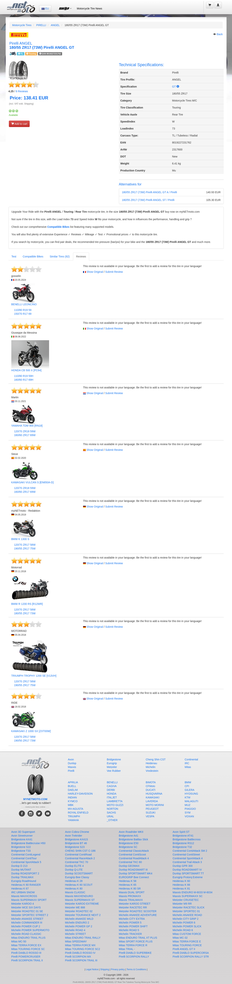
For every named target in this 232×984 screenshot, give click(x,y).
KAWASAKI (152, 797)
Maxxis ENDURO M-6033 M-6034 (193, 892)
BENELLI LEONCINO (24, 304)
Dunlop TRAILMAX (22, 877)
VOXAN (189, 816)
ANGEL (55, 25)
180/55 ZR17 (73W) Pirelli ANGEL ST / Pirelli (148, 199)
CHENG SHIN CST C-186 (80, 850)
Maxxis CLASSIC (75, 892)
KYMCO (73, 801)
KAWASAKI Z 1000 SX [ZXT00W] (31, 731)
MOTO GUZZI (115, 805)
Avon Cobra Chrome (77, 831)
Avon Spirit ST (181, 831)
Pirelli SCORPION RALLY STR (191, 956)
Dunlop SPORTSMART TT (188, 873)
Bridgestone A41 (128, 835)
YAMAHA (73, 820)
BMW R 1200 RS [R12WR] (27, 603)
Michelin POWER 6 (184, 922)
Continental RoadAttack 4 (134, 858)
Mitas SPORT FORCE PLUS (136, 941)
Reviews (22, 91)
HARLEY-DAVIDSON (80, 793)
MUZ (187, 805)
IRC (187, 763)
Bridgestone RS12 (183, 843)
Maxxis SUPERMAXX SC (188, 896)
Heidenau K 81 (181, 888)
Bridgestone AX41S (76, 839)
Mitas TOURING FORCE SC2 (82, 949)
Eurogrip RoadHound (23, 881)
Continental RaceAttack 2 (80, 858)
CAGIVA (112, 786)
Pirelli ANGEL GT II (184, 949)
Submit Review (114, 271)
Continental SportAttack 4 (188, 858)
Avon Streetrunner (22, 835)
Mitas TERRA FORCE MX (80, 945)
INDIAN (72, 797)
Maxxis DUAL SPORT (132, 892)
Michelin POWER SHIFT (133, 926)
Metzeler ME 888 (75, 907)
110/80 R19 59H (23, 375)
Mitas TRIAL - (127, 949)
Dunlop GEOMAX (129, 865)
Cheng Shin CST (156, 759)
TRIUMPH (74, 816)
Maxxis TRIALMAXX (131, 899)
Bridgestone (114, 759)
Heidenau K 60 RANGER (26, 884)
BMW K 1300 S (20, 539)
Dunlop (72, 763)
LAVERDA (152, 801)
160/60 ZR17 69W (25, 435)
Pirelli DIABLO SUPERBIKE (135, 952)
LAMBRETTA (115, 801)
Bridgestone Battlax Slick (133, 839)
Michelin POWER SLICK (187, 926)
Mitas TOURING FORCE (187, 945)
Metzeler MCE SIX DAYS (26, 907)
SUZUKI (150, 812)
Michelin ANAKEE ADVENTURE (138, 915)
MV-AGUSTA (75, 808)
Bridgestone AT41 (183, 835)
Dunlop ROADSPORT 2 (25, 873)
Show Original (94, 271)
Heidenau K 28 (74, 881)
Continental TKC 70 (76, 862)
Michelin (150, 767)
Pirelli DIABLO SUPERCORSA (191, 952)
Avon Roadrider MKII (131, 831)
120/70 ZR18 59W (25, 431)
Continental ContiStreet (186, 854)
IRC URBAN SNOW (23, 892)
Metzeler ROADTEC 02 (78, 911)
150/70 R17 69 (23, 313)
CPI (187, 786)
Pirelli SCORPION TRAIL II (27, 960)
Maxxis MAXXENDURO (79, 896)
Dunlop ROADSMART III (133, 869)
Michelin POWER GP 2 (78, 926)
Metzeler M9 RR (182, 903)
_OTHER (112, 820)
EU (45, 8)
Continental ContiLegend (25, 854)
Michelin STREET (75, 933)
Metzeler (112, 767)
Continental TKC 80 (130, 862)
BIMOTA (151, 782)
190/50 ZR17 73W (25, 740)
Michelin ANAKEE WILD (79, 918)
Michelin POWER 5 (130, 922)
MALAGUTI (191, 801)
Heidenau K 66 (181, 884)
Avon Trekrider (73, 835)
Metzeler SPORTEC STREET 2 (29, 915)
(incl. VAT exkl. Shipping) (21, 103)
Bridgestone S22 (21, 846)
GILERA (189, 789)
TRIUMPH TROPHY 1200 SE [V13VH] (33, 675)
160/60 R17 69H (23, 379)
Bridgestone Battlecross (187, 839)
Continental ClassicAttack (134, 850)
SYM (187, 812)
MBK (71, 805)
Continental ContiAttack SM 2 (190, 850)
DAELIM (73, 789)
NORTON (112, 808)
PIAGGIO (190, 808)
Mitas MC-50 (18, 941)
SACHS (111, 812)
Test (14, 256)
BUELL (72, 786)
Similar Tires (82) (60, 256)
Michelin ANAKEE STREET (27, 918)
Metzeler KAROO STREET (134, 903)
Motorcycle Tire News (89, 8)
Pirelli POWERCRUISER (25, 956)
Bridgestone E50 (129, 843)
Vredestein (152, 770)
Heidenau (151, 763)
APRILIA (73, 782)
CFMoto (150, 786)
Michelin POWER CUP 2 (25, 926)
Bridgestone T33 (21, 850)
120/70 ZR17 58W (25, 544)
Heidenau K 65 (127, 884)
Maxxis (72, 767)
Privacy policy (118, 969)
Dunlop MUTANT (21, 869)
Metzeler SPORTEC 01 (186, 911)
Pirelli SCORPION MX (78, 956)
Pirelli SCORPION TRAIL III (81, 960)
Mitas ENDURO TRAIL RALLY (83, 937)
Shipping (104, 969)
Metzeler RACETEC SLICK (189, 907)
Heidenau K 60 (181, 881)
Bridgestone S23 (75, 846)
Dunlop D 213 (19, 865)
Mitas (188, 767)
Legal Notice (92, 969)
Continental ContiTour (24, 858)
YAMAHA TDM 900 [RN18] (27, 425)
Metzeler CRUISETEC (186, 899)
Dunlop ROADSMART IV (187, 869)
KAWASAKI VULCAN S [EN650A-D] (32, 482)
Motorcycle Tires (22, 25)
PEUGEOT (152, 808)
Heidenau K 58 (127, 881)
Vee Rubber (114, 770)
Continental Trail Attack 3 (187, 862)
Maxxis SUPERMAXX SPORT (29, 899)
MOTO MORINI (155, 805)
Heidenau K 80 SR (130, 888)
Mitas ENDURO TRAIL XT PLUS (138, 937)
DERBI (111, 789)
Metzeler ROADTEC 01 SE (27, 911)
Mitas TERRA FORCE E (187, 941)
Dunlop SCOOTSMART (79, 873)
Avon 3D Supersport (23, 831)
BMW (188, 782)
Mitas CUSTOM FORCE (187, 933)
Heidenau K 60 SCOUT (79, 884)
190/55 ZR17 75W (25, 548)
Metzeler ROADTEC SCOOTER (137, 911)
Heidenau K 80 (74, 888)
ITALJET (112, 797)
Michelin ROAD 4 (75, 930)
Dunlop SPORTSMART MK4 (135, 873)
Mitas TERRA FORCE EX (26, 945)
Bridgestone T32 (182, 846)
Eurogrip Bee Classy (77, 877)
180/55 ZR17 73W (25, 613)
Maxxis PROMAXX (130, 896)
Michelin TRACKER (130, 933)
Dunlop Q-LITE (74, 869)
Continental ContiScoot (132, 854)
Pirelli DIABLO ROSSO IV (80, 952)
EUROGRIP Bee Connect (134, 877)
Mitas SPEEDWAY (76, 941)
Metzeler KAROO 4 (22, 903)
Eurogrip (112, 763)
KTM (187, 797)
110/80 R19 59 (23, 309)
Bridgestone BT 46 (76, 843)
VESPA (150, 816)
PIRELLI (41, 25)
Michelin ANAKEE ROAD (187, 915)
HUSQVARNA (154, 793)
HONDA (111, 793)
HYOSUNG (191, 793)
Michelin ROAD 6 (183, 930)
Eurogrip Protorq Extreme (188, 877)
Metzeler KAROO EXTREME (82, 903)
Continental (191, 759)
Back (220, 34)
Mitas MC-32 (180, 937)
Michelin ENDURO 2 (77, 922)
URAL (110, 816)
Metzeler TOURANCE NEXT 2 (83, 915)
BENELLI (112, 782)
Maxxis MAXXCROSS (24, 896)
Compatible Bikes (58, 226)
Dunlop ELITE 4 (74, 865)
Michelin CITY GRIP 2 (185, 918)
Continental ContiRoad (78, 854)
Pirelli (71, 770)
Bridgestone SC (128, 846)
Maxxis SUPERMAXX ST (80, 899)
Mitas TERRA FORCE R (133, 945)
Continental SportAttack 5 (26, 862)
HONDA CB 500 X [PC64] (26, 370)
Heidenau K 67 (20, 888)
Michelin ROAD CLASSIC (26, 933)
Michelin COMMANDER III (26, 922)
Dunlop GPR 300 (183, 865)
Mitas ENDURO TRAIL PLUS (28, 937)
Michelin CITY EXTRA (132, 918)
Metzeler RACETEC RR (133, 907)
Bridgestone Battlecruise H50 (28, 843)
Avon (71, 759)
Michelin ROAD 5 (129, 930)
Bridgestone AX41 (21, 839)
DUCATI (150, 789)
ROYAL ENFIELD (78, 812)
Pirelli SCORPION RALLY (134, 956)
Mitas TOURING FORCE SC (28, 949)
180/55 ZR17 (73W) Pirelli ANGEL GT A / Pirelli (149, 192)
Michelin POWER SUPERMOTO (30, 930)
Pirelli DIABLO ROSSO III (26, 952)
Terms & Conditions (136, 969)
